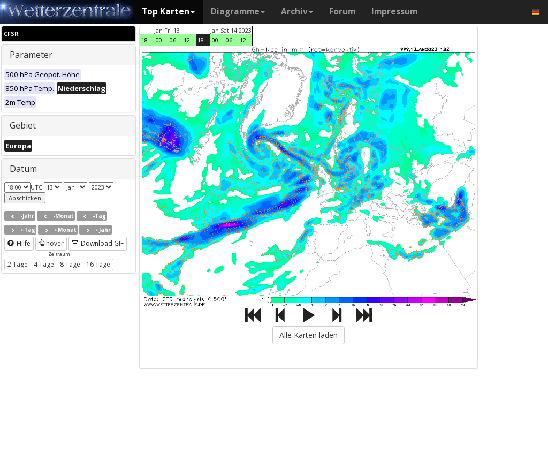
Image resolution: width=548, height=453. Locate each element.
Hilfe (19, 243)
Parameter (31, 55)
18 (144, 40)
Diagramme (238, 11)
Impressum (394, 11)
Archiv (297, 11)
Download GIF (98, 243)
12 (187, 40)
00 (159, 40)
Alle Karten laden (308, 335)
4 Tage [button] (44, 264)
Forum (342, 11)
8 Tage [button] (70, 264)
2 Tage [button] (17, 264)
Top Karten (168, 11)
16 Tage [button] (98, 264)
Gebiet (23, 125)
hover (51, 243)
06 (173, 40)
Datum (23, 169)
